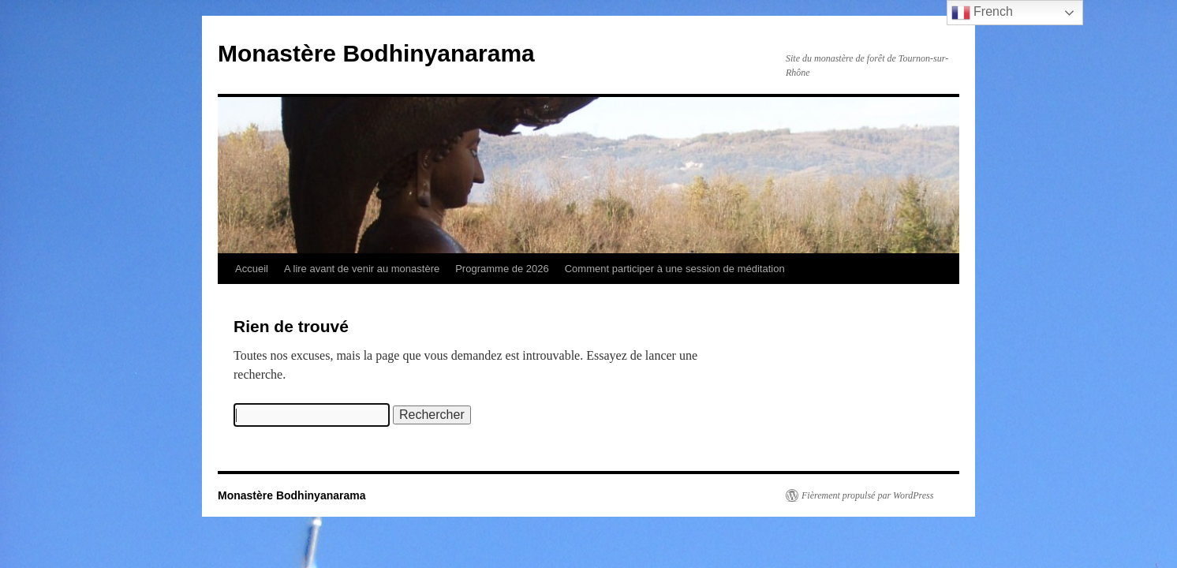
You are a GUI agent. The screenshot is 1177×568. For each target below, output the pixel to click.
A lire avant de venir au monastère (361, 269)
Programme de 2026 (502, 269)
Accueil (251, 269)
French (982, 12)
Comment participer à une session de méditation (675, 269)
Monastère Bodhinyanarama (376, 53)
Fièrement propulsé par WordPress (867, 495)
